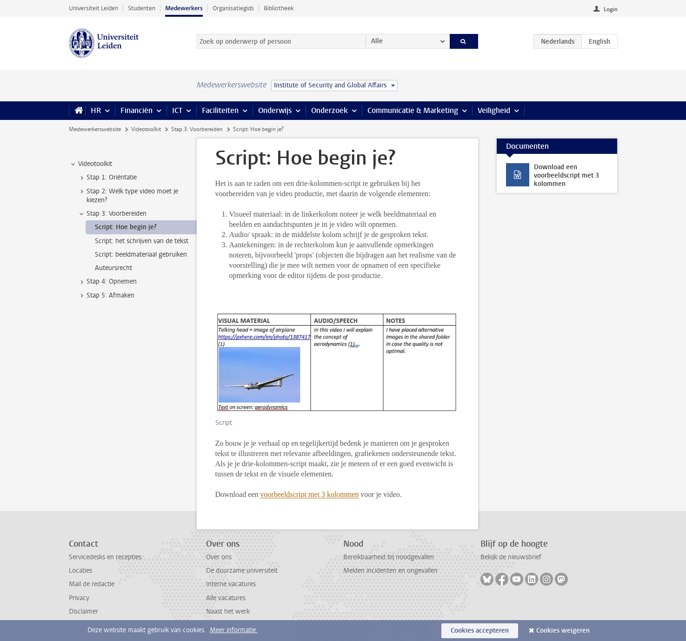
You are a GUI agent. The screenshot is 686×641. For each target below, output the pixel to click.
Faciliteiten (220, 110)
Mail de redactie (91, 584)
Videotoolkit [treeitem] (90, 164)
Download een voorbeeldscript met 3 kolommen (566, 175)
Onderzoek (329, 110)
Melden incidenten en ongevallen (390, 570)
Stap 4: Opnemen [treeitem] (107, 281)
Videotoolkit (146, 129)
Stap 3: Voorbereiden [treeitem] (112, 213)
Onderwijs (275, 110)
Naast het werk (228, 611)
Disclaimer (83, 611)
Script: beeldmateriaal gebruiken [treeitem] (141, 254)
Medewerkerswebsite (95, 129)
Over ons (219, 557)
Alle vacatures (226, 598)
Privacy (79, 598)
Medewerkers (184, 8)
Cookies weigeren (563, 630)
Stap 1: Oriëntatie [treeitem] (107, 177)
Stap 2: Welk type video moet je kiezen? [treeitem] (128, 196)
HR (96, 110)
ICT (177, 110)
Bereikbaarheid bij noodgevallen (388, 557)
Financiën (136, 110)
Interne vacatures (231, 584)
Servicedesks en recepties (105, 557)
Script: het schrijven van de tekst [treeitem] (141, 241)
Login (611, 9)
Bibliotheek (279, 8)
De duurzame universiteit (242, 570)
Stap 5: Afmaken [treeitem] (106, 295)
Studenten (141, 8)
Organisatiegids (233, 8)
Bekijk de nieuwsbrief (510, 557)
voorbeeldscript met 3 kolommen (309, 494)
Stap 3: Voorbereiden (197, 129)
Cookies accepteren (480, 630)
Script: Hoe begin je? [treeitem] (126, 227)
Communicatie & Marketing (412, 110)
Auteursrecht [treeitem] (113, 268)
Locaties (80, 570)
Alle (377, 41)
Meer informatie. (234, 630)
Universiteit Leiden (93, 8)
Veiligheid (494, 110)
